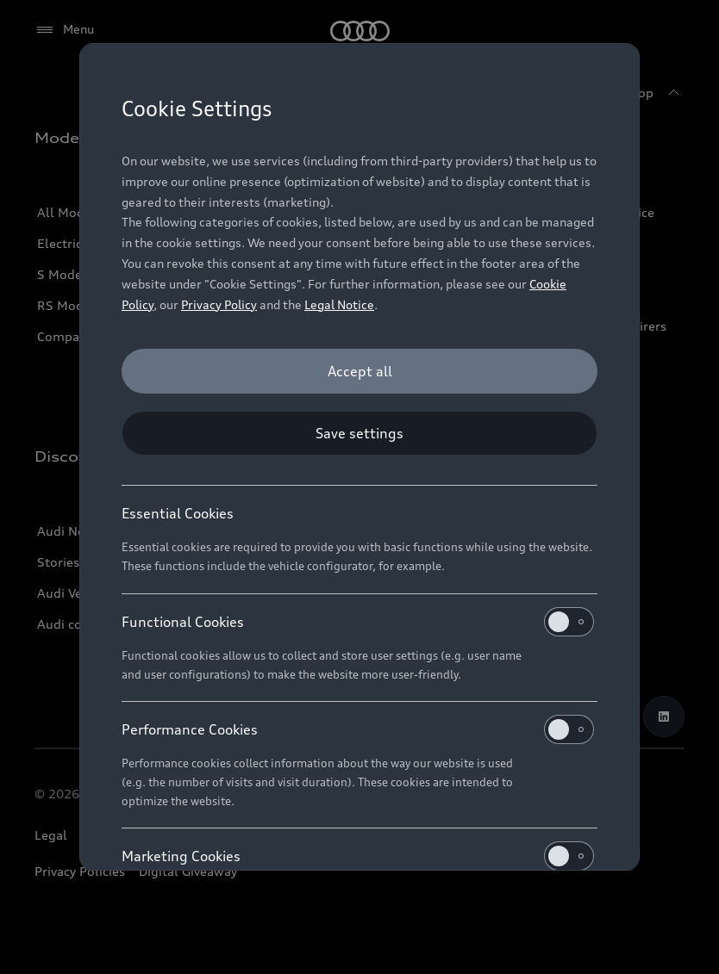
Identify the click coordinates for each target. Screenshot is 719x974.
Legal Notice (339, 304)
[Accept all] (359, 371)
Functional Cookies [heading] (358, 621)
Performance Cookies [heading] (358, 729)
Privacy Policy (219, 304)
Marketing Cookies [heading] (358, 856)
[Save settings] (359, 433)
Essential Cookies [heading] (178, 513)
